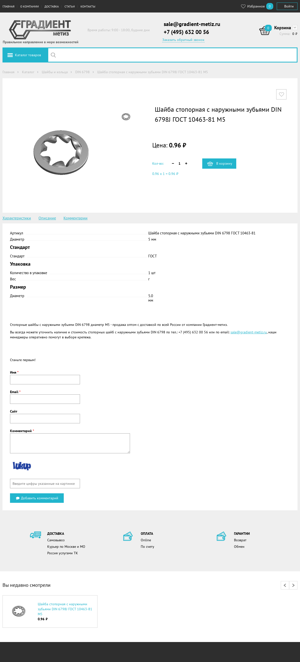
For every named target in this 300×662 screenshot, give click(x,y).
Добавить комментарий (37, 498)
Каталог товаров (28, 55)
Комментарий (22, 431)
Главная (8, 6)
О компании (29, 6)
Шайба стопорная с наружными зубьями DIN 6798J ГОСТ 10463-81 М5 (65, 609)
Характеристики (16, 217)
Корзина (282, 27)
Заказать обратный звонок (183, 39)
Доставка (51, 6)
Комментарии (76, 217)
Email (15, 392)
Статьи (69, 6)
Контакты (87, 6)
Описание (47, 217)
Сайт (13, 411)
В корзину (224, 163)
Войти (289, 6)
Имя (14, 372)
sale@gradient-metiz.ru (192, 23)
